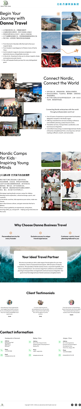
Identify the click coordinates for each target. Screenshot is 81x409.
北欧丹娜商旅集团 (68, 4)
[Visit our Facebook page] (72, 405)
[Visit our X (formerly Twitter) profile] (76, 405)
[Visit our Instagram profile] (80, 405)
